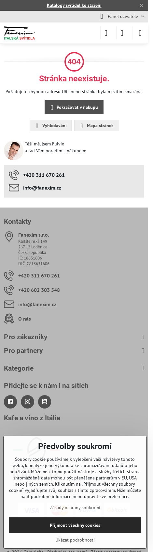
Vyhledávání (50, 126)
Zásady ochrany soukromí (75, 507)
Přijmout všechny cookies (75, 525)
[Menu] (140, 33)
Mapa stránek (96, 126)
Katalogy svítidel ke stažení (74, 5)
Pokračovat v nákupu (73, 107)
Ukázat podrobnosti (75, 540)
